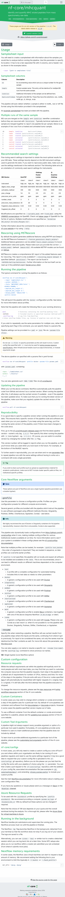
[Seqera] (27, 894)
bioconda (45, 705)
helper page (43, 216)
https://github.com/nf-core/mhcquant (32, 37)
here (3, 680)
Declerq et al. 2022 (33, 265)
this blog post (6, 644)
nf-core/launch (46, 381)
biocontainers (33, 705)
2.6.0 (59, 44)
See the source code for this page (44, 880)
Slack (55, 786)
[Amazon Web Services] (31, 894)
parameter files (58, 453)
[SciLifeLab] (38, 894)
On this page (26, 2)
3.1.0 (40, 29)
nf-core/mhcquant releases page (26, 431)
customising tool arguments (31, 740)
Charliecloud (49, 601)
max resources (45, 689)
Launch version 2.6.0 (32, 33)
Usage (6, 44)
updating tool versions (39, 715)
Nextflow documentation (21, 779)
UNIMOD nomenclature (10, 216)
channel (8, 788)
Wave (42, 612)
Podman (47, 591)
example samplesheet (12, 111)
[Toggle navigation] (61, 2)
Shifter (46, 596)
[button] (61, 70)
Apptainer (48, 607)
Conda (46, 620)
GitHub (6, 250)
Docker (47, 580)
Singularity (48, 585)
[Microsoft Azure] (35, 894)
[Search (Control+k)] (45, 2)
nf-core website (7, 229)
